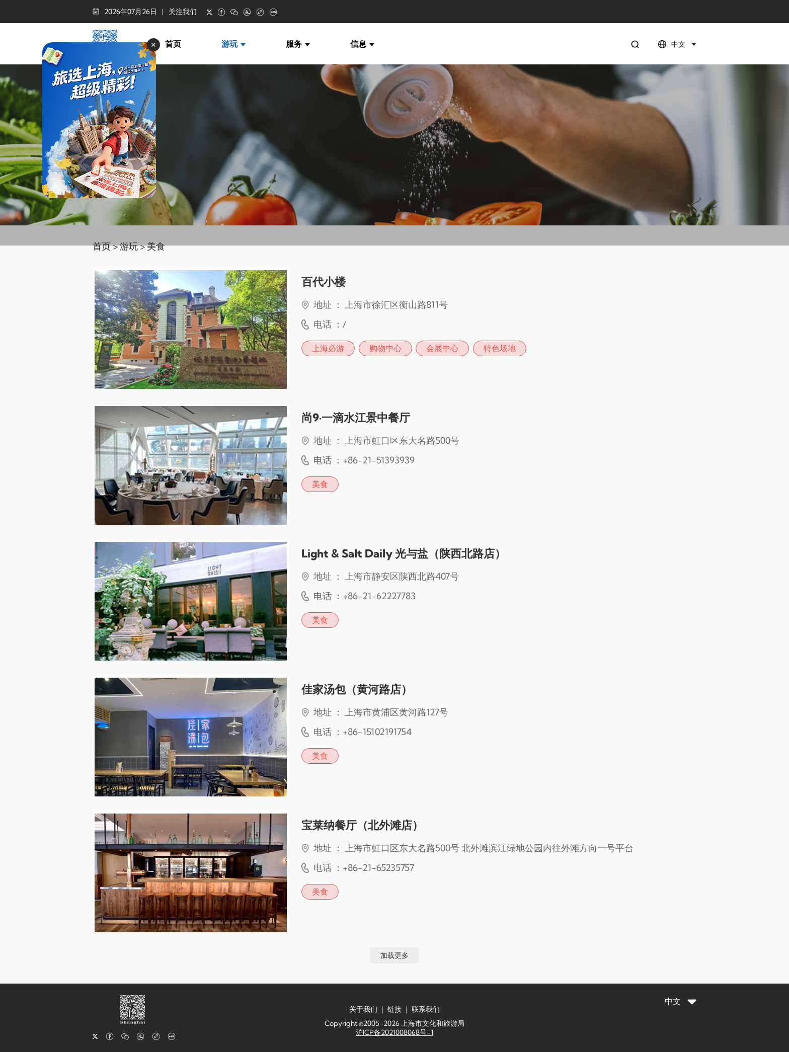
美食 (156, 246)
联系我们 (426, 1009)
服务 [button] (298, 44)
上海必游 (328, 348)
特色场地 (500, 348)
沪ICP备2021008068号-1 (394, 1032)
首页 (173, 44)
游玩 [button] (233, 44)
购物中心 (385, 348)
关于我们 (363, 1009)
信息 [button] (362, 44)
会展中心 (442, 348)
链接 (394, 1009)
